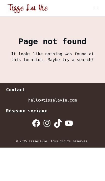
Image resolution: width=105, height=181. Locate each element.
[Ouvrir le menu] (96, 8)
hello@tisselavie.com (52, 100)
